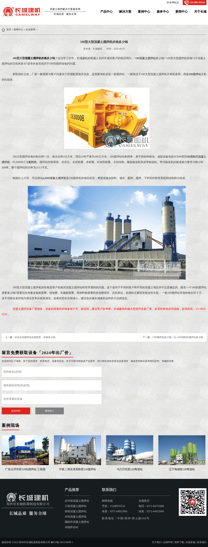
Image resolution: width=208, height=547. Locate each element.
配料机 (33, 162)
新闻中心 (181, 11)
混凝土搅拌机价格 (36, 58)
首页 (8, 29)
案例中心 (144, 11)
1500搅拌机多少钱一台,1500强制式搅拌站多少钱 (177, 337)
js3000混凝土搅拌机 (54, 178)
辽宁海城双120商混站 (182, 469)
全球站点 (174, 2)
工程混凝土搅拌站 (76, 506)
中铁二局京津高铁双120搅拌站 (77, 469)
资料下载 (179, 542)
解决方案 (125, 11)
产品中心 (106, 11)
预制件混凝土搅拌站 (77, 521)
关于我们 (156, 542)
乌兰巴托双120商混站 (130, 469)
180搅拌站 (195, 74)
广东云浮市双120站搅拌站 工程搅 (25, 469)
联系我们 (201, 542)
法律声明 (168, 542)
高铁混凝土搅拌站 (76, 511)
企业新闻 (30, 29)
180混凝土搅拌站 (145, 58)
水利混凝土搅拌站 (76, 516)
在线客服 (190, 542)
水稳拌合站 (71, 527)
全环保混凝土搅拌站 (77, 500)
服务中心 (163, 11)
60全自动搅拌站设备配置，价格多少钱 (35, 337)
